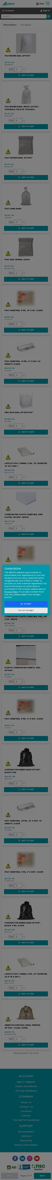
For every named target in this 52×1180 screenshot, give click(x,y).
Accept (26, 604)
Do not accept (26, 610)
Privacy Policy (11, 592)
